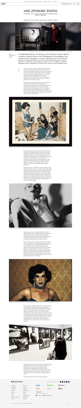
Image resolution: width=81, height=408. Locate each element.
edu (51, 1)
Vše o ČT (55, 1)
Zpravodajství (32, 1)
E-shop (12, 395)
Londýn (45, 20)
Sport (37, 1)
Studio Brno (25, 388)
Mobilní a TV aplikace (15, 397)
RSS (69, 403)
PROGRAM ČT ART (66, 3)
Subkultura (55, 20)
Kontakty (25, 398)
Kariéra (24, 393)
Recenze (32, 20)
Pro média (25, 385)
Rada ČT (24, 392)
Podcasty (13, 392)
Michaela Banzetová (12, 55)
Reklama (24, 387)
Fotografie (36, 20)
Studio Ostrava (25, 390)
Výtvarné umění (26, 20)
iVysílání (40, 1)
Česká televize (27, 1)
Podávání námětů (26, 395)
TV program (45, 1)
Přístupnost (30, 403)
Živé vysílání (13, 387)
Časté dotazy (25, 397)
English (19, 403)
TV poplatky (13, 388)
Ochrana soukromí (24, 403)
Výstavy (41, 20)
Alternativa (50, 20)
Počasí (12, 393)
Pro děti (49, 1)
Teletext (12, 390)
